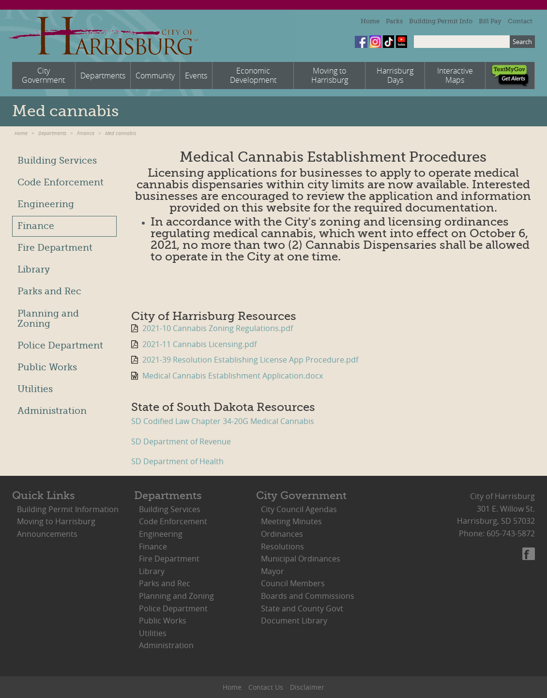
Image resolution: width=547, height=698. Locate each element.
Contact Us (265, 687)
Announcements (47, 534)
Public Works (47, 367)
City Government (301, 495)
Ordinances (282, 534)
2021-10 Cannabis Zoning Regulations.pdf (217, 328)
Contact (520, 21)
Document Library (294, 620)
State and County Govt (302, 608)
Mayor (272, 571)
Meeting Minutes (291, 521)
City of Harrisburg (102, 36)
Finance (85, 133)
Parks (394, 21)
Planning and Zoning (48, 318)
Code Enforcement (60, 182)
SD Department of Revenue (181, 441)
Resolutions (282, 546)
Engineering (45, 204)
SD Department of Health (177, 461)
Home (370, 21)
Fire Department (54, 248)
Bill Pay (490, 21)
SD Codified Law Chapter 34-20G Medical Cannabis (222, 421)
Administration (52, 411)
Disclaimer (307, 687)
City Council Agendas (299, 509)
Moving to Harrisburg (56, 521)
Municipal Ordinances (300, 558)
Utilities (35, 389)
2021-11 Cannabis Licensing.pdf (199, 344)
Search (522, 41)
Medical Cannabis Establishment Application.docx (232, 375)
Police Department (60, 345)
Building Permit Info (440, 21)
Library (33, 269)
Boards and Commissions (307, 596)
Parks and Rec (49, 291)
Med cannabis (120, 133)
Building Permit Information (68, 509)
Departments (52, 133)
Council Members (293, 583)
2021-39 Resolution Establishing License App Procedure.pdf (250, 359)
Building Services (57, 160)
